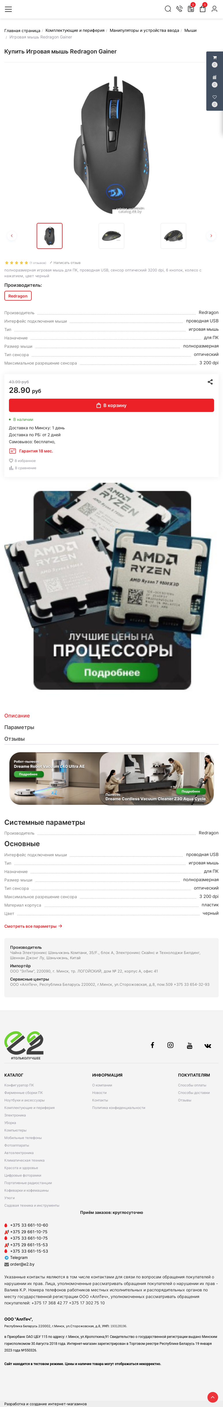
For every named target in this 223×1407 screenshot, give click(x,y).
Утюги (9, 1198)
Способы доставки (194, 1092)
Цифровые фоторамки (22, 1175)
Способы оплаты (192, 1085)
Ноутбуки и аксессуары (24, 1100)
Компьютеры (15, 1130)
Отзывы (184, 1100)
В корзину (111, 405)
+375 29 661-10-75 (29, 1231)
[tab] (111, 716)
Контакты (100, 1100)
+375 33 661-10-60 (29, 1225)
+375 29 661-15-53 (29, 1244)
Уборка (10, 1123)
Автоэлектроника (19, 1153)
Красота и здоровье (21, 1168)
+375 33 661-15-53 (29, 1251)
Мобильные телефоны (23, 1138)
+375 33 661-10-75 (29, 1238)
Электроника (15, 1115)
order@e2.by (22, 1264)
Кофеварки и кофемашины (26, 1190)
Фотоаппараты (16, 1145)
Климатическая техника (24, 1160)
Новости (99, 1092)
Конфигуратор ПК (19, 1085)
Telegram (16, 1257)
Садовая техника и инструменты (31, 1205)
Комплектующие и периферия (29, 1107)
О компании (102, 1085)
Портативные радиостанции (28, 1183)
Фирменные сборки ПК (23, 1092)
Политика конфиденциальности (118, 1107)
